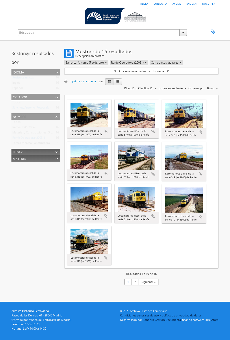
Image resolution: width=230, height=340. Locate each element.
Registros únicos (23, 78)
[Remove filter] (106, 62)
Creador (20, 97)
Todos (16, 103)
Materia (19, 158)
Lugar (18, 152)
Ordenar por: (196, 88)
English (191, 3)
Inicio (144, 3)
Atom (215, 320)
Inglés (16, 84)
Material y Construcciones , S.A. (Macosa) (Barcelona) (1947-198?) (54, 133)
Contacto (160, 3)
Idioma (18, 72)
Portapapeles (213, 32)
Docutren (208, 3)
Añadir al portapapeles (106, 131)
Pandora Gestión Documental (162, 320)
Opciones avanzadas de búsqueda (142, 71)
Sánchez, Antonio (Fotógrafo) (31, 108)
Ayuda (176, 3)
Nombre (19, 116)
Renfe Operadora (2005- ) (28, 139)
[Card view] (109, 81)
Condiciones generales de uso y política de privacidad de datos (161, 315)
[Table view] (117, 81)
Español (17, 89)
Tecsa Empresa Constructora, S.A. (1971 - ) (39, 144)
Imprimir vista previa (80, 81)
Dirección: (130, 88)
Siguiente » (148, 282)
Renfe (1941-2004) (23, 128)
